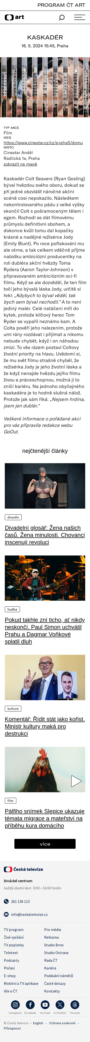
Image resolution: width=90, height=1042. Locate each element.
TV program (14, 929)
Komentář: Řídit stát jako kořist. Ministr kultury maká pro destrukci (45, 726)
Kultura (13, 708)
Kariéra (50, 968)
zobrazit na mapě (20, 164)
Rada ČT (51, 960)
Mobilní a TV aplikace (21, 983)
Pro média (52, 929)
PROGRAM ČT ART (61, 5)
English (38, 1023)
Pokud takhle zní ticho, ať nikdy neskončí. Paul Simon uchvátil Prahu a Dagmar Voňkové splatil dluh (45, 631)
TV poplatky (14, 944)
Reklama (51, 937)
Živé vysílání (14, 937)
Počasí (9, 968)
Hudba (12, 609)
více (45, 844)
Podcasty (11, 960)
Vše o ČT (11, 991)
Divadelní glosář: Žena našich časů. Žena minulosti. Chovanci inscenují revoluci (45, 534)
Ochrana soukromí (62, 1023)
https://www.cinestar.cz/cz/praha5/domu (43, 142)
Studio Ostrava (56, 952)
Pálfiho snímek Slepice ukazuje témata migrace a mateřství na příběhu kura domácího (44, 818)
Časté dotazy (55, 983)
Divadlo (13, 517)
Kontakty (52, 991)
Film (10, 801)
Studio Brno (54, 944)
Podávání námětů (58, 975)
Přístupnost (12, 1028)
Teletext (11, 952)
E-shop (10, 975)
